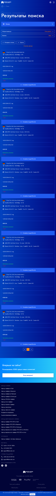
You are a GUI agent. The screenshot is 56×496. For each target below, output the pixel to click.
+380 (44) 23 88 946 (8, 457)
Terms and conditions (15, 484)
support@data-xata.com (9, 451)
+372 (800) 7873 (7, 448)
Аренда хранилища (6, 407)
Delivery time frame (41, 488)
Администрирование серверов (9, 415)
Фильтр (28, 24)
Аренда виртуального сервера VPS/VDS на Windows (14, 430)
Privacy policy (41, 484)
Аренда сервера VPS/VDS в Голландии (11, 427)
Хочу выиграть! (28, 375)
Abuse (41, 491)
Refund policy (14, 488)
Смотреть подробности (28, 85)
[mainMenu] (54, 2)
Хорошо (32, 494)
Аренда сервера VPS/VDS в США (10, 422)
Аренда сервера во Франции (8, 394)
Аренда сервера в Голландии (8, 396)
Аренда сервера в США (7, 388)
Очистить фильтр (28, 46)
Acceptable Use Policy (14, 491)
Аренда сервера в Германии (8, 391)
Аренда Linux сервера (6, 402)
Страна (21, 42)
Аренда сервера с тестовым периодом (11, 439)
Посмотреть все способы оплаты (24, 476)
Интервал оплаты (8, 42)
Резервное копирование (7, 412)
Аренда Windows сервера (8, 399)
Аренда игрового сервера (7, 404)
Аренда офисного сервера (8, 410)
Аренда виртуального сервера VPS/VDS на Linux (13, 432)
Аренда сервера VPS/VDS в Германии (11, 424)
